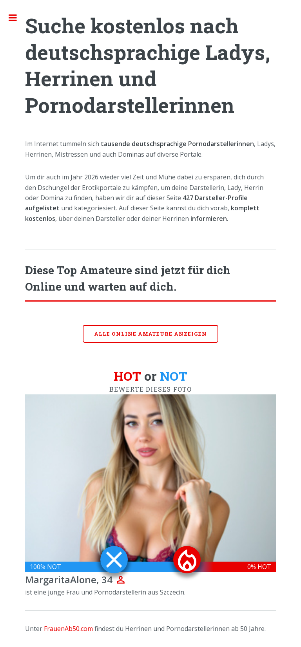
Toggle (17, 17)
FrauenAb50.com (68, 628)
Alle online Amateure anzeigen (150, 334)
